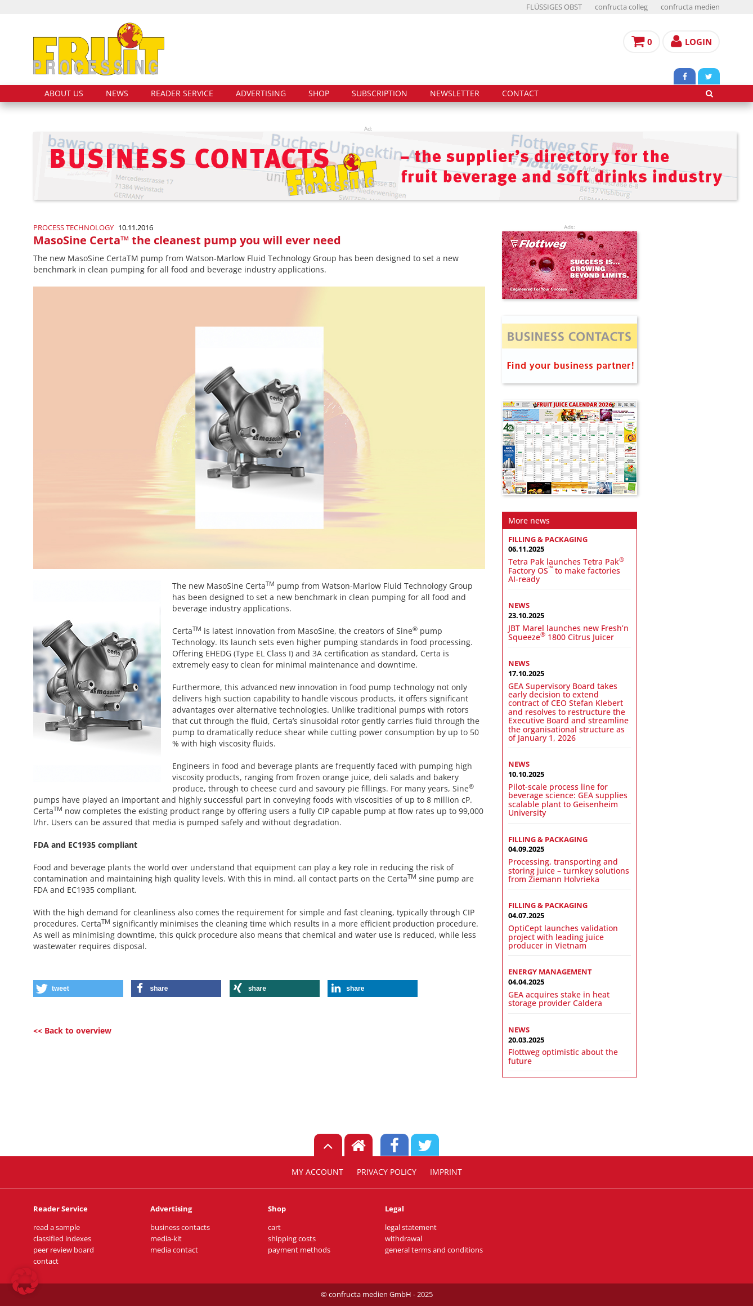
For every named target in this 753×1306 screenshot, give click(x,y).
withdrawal (403, 1239)
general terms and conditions (434, 1250)
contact (520, 93)
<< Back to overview (72, 1030)
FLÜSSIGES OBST (554, 7)
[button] (78, 988)
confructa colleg (621, 7)
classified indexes (62, 1239)
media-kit (166, 1239)
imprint (446, 1172)
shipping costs (292, 1239)
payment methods (299, 1250)
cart (274, 1227)
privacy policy (386, 1172)
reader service (182, 93)
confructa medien (690, 7)
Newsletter (454, 93)
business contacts (180, 1227)
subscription (379, 93)
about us (63, 93)
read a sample (56, 1227)
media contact (174, 1250)
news (117, 93)
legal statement (411, 1227)
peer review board (63, 1250)
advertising (261, 93)
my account (317, 1172)
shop (318, 93)
